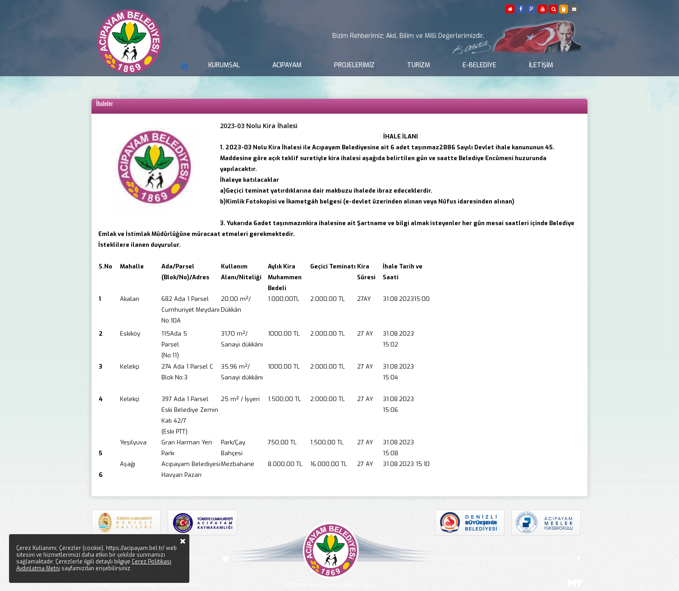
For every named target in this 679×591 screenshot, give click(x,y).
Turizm (418, 65)
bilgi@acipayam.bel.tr (252, 558)
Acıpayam (287, 65)
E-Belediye (479, 65)
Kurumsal (224, 65)
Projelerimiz (354, 65)
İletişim (541, 65)
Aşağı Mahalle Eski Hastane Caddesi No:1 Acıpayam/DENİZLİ (503, 558)
